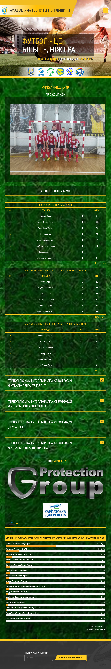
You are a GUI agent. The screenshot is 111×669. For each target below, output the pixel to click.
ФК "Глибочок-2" (45, 341)
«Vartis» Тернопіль (45, 335)
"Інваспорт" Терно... (45, 353)
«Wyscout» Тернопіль (46, 246)
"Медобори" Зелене (46, 228)
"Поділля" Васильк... (46, 287)
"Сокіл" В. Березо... (46, 305)
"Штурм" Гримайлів (45, 347)
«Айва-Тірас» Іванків (46, 222)
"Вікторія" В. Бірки (46, 299)
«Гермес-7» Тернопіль (46, 258)
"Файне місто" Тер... (45, 359)
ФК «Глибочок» (46, 234)
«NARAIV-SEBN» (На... (46, 311)
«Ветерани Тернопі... (46, 216)
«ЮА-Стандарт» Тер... (46, 240)
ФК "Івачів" (45, 281)
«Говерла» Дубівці (46, 252)
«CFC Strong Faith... (45, 365)
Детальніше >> (100, 263)
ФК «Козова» (46, 293)
